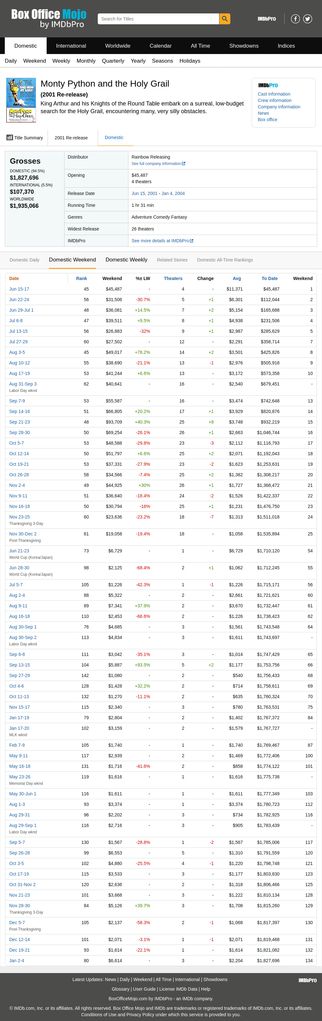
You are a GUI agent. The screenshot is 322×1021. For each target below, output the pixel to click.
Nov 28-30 (19, 905)
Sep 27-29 (19, 675)
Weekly (61, 61)
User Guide (144, 989)
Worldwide (117, 46)
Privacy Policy (140, 1014)
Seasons (162, 61)
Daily (11, 61)
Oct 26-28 (19, 474)
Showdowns (244, 46)
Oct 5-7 (16, 443)
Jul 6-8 (16, 320)
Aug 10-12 (19, 362)
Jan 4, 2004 (173, 193)
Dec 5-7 (17, 922)
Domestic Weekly (126, 260)
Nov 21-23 (19, 895)
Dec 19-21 (19, 950)
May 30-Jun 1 (22, 793)
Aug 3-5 (17, 352)
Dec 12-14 (19, 939)
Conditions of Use (99, 1014)
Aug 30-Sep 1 (23, 626)
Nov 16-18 (19, 506)
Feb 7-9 (17, 745)
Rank (81, 278)
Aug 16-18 (19, 616)
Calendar (161, 46)
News (263, 113)
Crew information (275, 100)
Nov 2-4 (17, 485)
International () (31, 185)
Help (205, 989)
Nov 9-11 (18, 495)
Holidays (190, 61)
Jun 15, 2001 (144, 193)
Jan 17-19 (19, 717)
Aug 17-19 (19, 373)
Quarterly (113, 61)
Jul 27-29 (18, 341)
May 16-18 (19, 766)
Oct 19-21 (19, 464)
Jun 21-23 (19, 550)
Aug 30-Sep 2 (23, 637)
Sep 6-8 (17, 654)
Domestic (25, 46)
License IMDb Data (178, 989)
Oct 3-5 (16, 863)
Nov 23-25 (19, 516)
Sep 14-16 (19, 411)
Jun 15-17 (19, 289)
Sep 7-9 (17, 400)
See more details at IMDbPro (163, 240)
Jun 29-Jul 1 (21, 310)
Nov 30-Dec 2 (23, 533)
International (71, 46)
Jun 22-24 (19, 299)
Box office (267, 119)
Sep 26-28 (19, 852)
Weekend (34, 61)
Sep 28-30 (19, 432)
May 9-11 (18, 755)
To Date (270, 278)
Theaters (173, 278)
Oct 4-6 (16, 686)
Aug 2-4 (17, 595)
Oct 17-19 (19, 874)
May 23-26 (19, 776)
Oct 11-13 (19, 696)
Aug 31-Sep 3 (23, 383)
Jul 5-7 (16, 584)
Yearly (138, 61)
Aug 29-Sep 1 (23, 825)
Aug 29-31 (19, 814)
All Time (200, 46)
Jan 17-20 (19, 728)
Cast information (274, 94)
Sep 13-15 (19, 664)
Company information (279, 106)
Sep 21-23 (19, 422)
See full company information (159, 163)
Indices (286, 46)
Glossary (120, 989)
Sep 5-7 (17, 842)
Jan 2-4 (16, 960)
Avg (237, 278)
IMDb (187, 998)
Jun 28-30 (19, 567)
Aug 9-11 (18, 605)
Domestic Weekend (72, 260)
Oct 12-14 (19, 453)
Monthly (86, 61)
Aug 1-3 (17, 804)
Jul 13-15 (18, 331)
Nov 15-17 (19, 707)
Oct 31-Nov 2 (22, 884)
